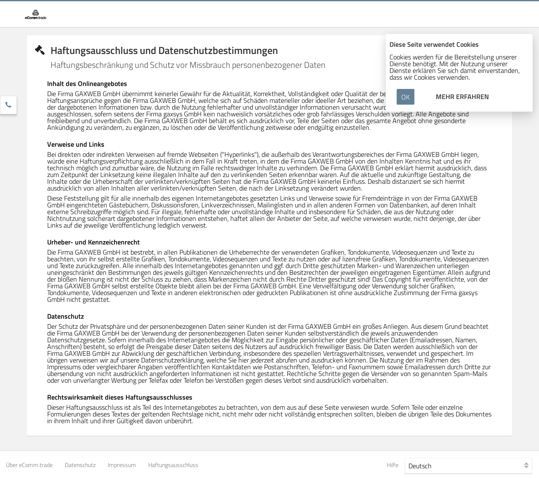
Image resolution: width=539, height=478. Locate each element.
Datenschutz (80, 465)
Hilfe (392, 465)
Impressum (122, 465)
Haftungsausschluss (173, 465)
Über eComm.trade (29, 465)
